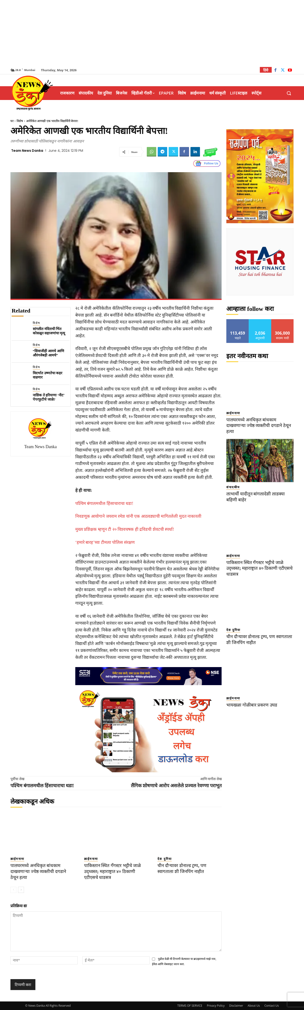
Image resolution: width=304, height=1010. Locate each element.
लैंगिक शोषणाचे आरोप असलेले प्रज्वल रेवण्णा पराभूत (176, 785)
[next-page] (21, 890)
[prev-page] (13, 890)
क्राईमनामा (17, 859)
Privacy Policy (216, 1006)
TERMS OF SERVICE (189, 1006)
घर (12, 121)
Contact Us (271, 1006)
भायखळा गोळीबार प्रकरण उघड (252, 704)
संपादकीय (233, 487)
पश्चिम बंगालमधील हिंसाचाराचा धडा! (104, 503)
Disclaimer (236, 1006)
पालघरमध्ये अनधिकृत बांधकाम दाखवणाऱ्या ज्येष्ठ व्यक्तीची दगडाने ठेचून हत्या (38, 871)
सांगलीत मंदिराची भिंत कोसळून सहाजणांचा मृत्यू (49, 331)
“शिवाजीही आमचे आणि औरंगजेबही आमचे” (48, 353)
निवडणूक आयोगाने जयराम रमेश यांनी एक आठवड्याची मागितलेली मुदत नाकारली (138, 516)
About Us (254, 1006)
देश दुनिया (164, 859)
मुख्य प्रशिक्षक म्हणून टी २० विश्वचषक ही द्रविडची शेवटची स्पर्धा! (124, 529)
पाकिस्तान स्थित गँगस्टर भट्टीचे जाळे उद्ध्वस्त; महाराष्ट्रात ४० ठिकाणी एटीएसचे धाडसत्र (113, 871)
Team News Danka (27, 150)
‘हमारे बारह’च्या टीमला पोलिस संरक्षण (105, 542)
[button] (289, 93)
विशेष (20, 121)
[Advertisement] (152, 33)
